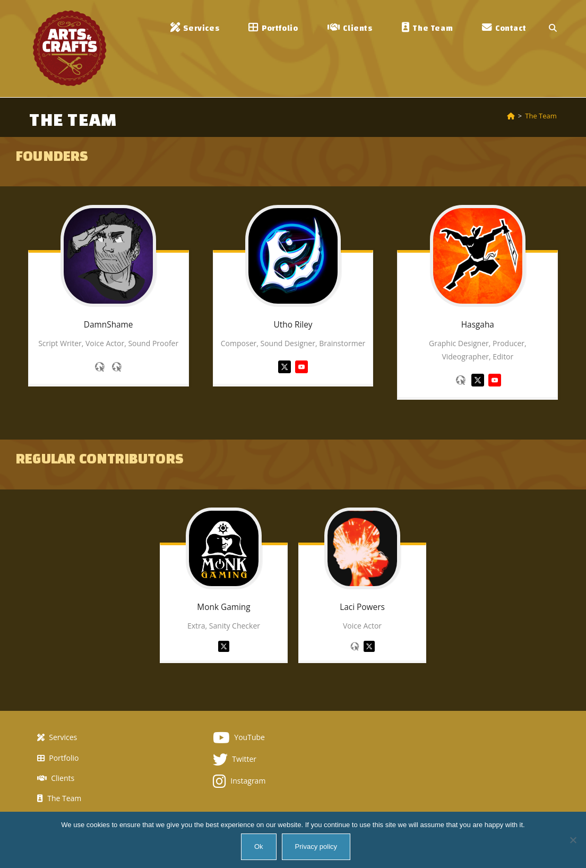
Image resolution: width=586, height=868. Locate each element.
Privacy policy (316, 846)
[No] (572, 840)
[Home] (511, 116)
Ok (258, 846)
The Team (541, 116)
